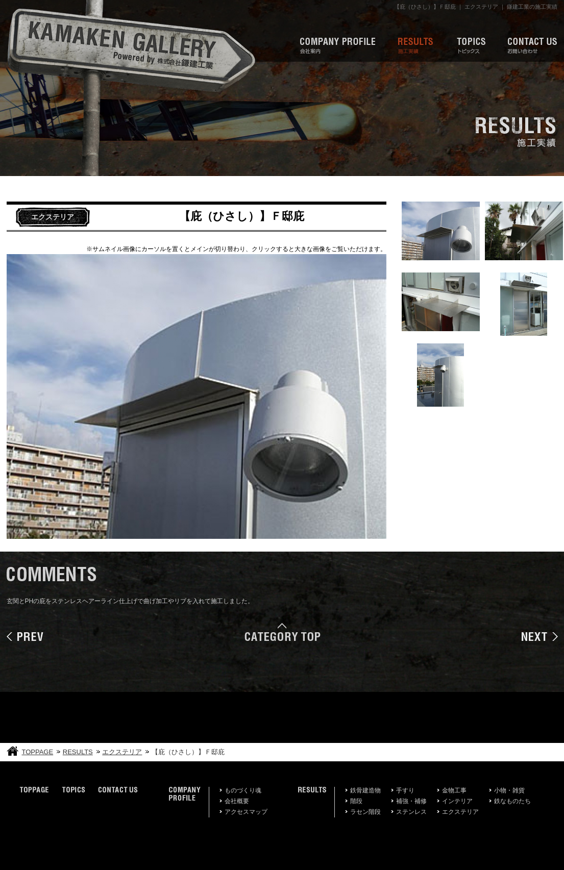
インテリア (457, 801)
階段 (356, 801)
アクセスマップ (246, 811)
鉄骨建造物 (365, 790)
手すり (405, 790)
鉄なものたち (512, 801)
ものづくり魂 (243, 790)
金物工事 (454, 790)
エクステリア (122, 752)
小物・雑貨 (509, 790)
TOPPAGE (38, 752)
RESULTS (78, 752)
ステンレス (411, 811)
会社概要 (237, 801)
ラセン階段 (365, 811)
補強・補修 (411, 801)
